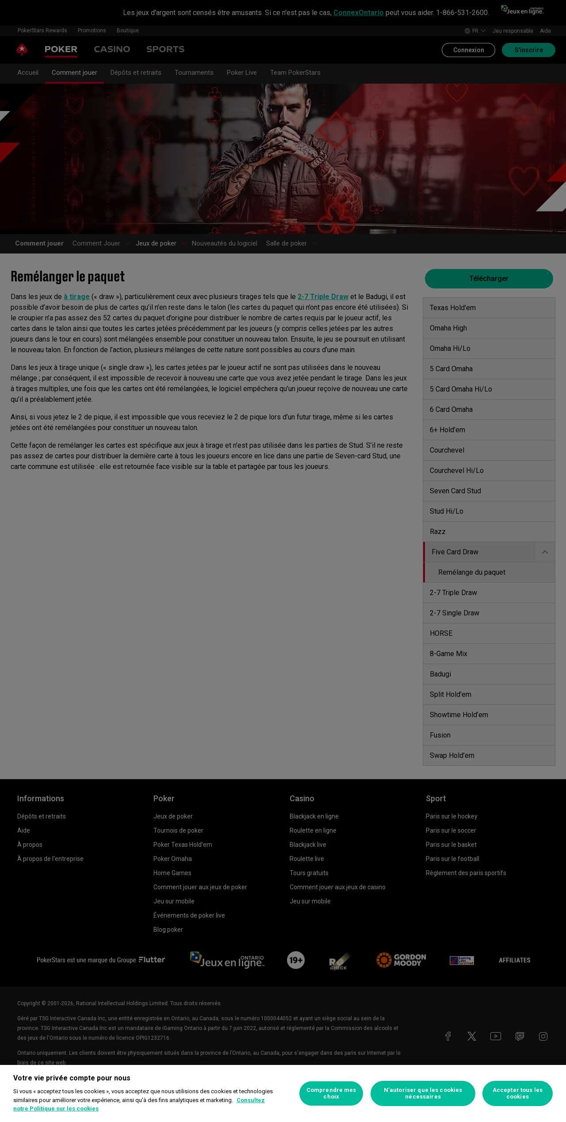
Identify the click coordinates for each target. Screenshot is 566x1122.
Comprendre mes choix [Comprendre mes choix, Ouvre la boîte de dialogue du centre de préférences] (331, 1093)
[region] (283, 1093)
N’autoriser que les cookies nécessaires (423, 1093)
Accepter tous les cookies (518, 1093)
